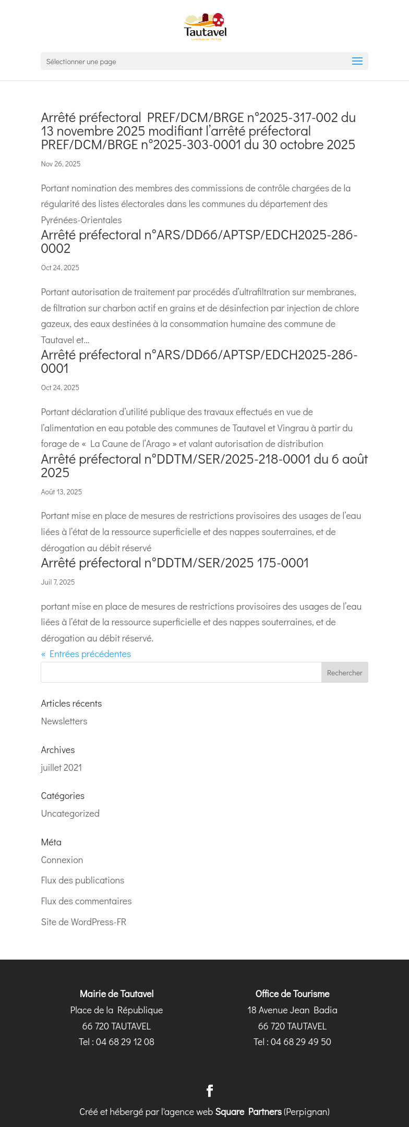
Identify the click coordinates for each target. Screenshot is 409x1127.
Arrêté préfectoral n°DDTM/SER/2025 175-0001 (175, 562)
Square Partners (248, 1111)
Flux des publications (82, 880)
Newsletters (64, 720)
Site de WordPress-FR (83, 921)
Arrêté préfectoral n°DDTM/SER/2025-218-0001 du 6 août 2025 (204, 465)
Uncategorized (70, 813)
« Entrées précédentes (86, 653)
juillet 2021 (61, 767)
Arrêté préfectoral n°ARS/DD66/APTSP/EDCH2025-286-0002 (199, 241)
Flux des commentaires (86, 900)
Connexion (62, 859)
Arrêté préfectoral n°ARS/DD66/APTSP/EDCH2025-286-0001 (199, 361)
